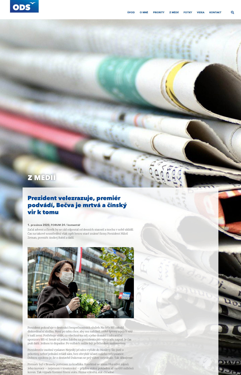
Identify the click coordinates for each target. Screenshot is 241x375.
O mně (144, 12)
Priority (158, 12)
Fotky (188, 12)
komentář (73, 225)
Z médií (174, 12)
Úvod (131, 12)
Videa (200, 12)
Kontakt (215, 12)
